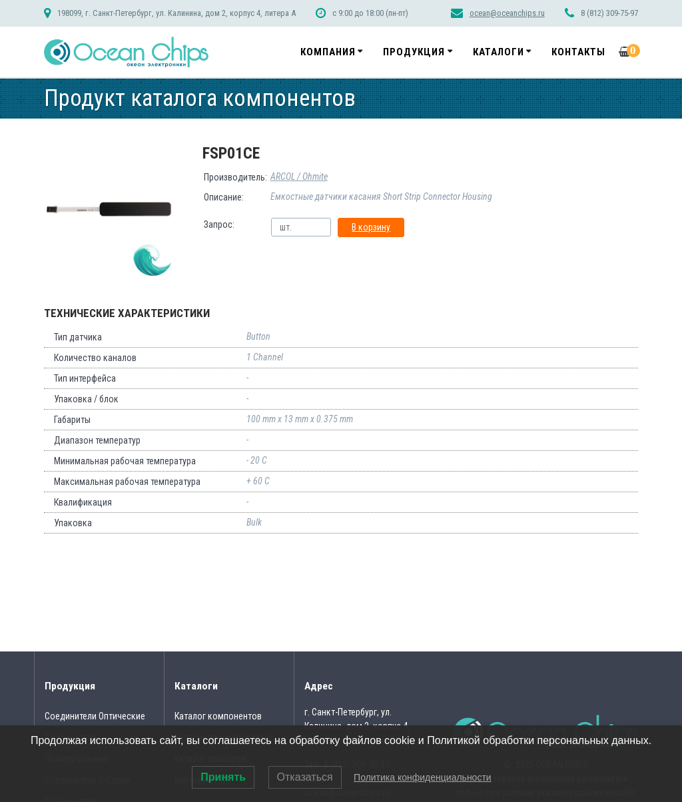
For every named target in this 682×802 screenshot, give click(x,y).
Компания (328, 52)
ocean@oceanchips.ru (507, 13)
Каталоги (498, 52)
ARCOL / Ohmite (299, 176)
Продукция (414, 52)
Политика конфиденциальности (423, 777)
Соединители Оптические (95, 716)
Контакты (578, 52)
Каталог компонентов (218, 716)
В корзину (371, 227)
